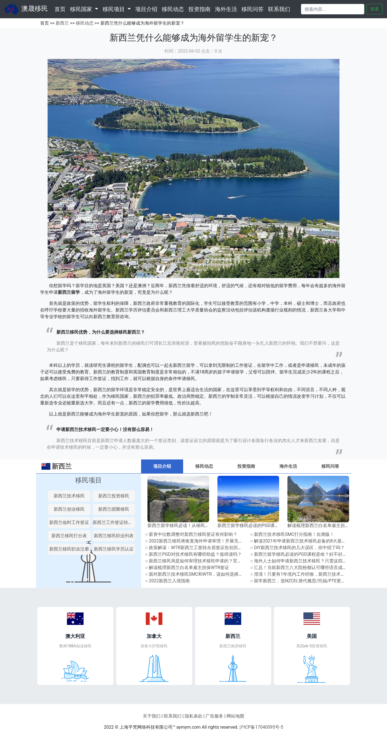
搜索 (374, 9)
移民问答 (252, 9)
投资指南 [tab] (246, 466)
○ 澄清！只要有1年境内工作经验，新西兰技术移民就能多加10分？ (315, 574)
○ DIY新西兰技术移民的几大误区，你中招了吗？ (297, 547)
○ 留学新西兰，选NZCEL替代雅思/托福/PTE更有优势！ (304, 580)
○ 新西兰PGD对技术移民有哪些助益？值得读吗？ (193, 554)
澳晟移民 (26, 9)
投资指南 (199, 9)
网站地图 (235, 716)
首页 (61, 8)
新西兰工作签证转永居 (115, 522)
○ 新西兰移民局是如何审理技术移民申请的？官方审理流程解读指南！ (213, 560)
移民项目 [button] (114, 9)
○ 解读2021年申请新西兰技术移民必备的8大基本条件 (302, 541)
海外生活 (226, 9)
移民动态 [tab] (204, 466)
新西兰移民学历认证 (114, 549)
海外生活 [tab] (288, 466)
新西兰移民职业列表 (114, 535)
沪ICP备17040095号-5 (261, 727)
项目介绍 (146, 9)
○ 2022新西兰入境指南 (167, 580)
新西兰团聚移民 (113, 509)
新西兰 (62, 23)
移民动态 (173, 9)
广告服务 (214, 716)
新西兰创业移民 (69, 509)
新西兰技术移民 (69, 495)
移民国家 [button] (81, 9)
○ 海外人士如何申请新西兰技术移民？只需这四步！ (301, 560)
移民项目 (88, 480)
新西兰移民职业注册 (69, 549)
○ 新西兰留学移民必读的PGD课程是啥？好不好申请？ (303, 554)
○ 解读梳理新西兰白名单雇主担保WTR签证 (187, 567)
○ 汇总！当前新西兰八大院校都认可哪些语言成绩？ (301, 567)
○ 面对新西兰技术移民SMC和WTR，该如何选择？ (194, 574)
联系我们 (279, 9)
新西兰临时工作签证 (69, 522)
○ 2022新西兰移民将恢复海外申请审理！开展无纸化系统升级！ (207, 541)
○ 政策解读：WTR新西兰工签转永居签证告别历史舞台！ (200, 547)
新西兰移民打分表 (69, 535)
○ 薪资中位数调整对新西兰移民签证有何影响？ (191, 534)
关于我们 (151, 716)
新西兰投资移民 (113, 495)
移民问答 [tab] (330, 466)
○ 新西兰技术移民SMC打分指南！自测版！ (292, 534)
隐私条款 (193, 716)
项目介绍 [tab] (162, 466)
